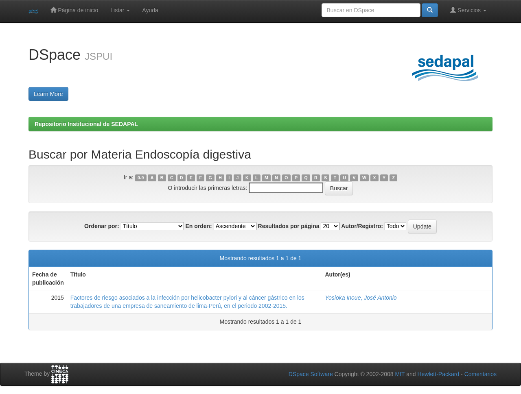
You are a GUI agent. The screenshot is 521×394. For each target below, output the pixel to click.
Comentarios (480, 374)
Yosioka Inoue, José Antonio (360, 297)
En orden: (198, 226)
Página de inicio (74, 10)
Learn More (48, 94)
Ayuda (150, 10)
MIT (400, 374)
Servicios (468, 10)
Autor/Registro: (362, 226)
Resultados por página (289, 226)
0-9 (141, 177)
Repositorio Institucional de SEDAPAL (86, 124)
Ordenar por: (101, 226)
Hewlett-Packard (438, 374)
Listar (120, 10)
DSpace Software (311, 374)
